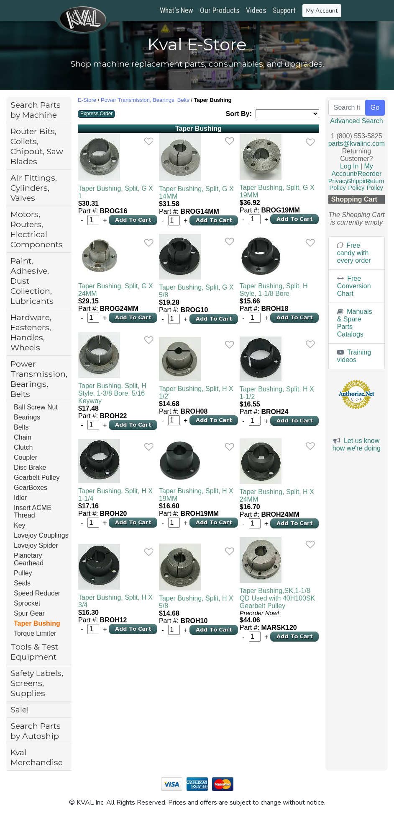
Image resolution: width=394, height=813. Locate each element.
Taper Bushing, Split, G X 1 (115, 192)
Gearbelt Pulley (36, 477)
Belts (21, 427)
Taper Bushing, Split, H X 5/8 (196, 602)
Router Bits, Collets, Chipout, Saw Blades (36, 146)
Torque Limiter (35, 633)
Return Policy (375, 184)
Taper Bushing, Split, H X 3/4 (115, 601)
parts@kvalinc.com (356, 143)
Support (284, 10)
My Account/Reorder (356, 170)
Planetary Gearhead (28, 559)
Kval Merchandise (36, 757)
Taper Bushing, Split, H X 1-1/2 (277, 393)
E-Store (87, 100)
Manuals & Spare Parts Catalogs (354, 323)
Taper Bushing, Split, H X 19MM (196, 494)
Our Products (219, 10)
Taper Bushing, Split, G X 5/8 (196, 291)
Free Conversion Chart (354, 286)
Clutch (23, 447)
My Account (322, 11)
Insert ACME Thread (32, 511)
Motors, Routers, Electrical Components (36, 229)
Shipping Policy (359, 184)
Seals (22, 583)
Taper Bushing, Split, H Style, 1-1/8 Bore (274, 289)
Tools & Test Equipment (34, 652)
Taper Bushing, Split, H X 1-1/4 (115, 494)
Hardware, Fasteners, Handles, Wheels (30, 332)
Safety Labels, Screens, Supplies (36, 683)
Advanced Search (356, 120)
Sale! (19, 709)
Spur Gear (29, 613)
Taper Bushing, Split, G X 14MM (196, 192)
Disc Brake (30, 467)
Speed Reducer (37, 593)
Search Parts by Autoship (35, 731)
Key (20, 525)
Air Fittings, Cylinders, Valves (33, 188)
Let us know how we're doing (357, 444)
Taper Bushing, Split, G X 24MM (115, 289)
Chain (22, 437)
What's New (176, 10)
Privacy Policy (338, 184)
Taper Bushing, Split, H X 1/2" (196, 392)
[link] (148, 142)
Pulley (23, 573)
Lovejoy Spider (36, 545)
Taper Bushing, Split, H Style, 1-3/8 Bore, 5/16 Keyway (112, 393)
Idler (20, 497)
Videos (256, 10)
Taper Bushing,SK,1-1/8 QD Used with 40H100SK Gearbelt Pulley (277, 598)
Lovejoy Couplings (41, 535)
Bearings (27, 417)
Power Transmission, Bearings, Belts (38, 379)
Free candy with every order (354, 253)
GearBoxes (30, 487)
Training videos (354, 356)
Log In (349, 166)
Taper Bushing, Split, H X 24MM (277, 495)
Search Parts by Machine (35, 110)
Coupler (25, 457)
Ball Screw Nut (36, 407)
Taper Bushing (37, 623)
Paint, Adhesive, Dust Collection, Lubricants (32, 281)
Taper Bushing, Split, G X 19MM (277, 191)
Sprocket (27, 603)
